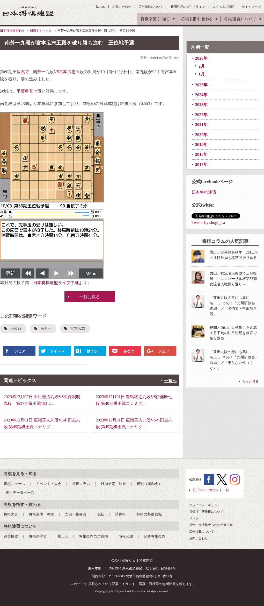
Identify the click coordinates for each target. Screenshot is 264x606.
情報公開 (126, 536)
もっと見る (250, 381)
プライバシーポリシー (204, 505)
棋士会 (62, 536)
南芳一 (39, 71)
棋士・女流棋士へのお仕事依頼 (211, 525)
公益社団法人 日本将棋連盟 (28, 11)
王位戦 (18, 71)
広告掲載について (150, 7)
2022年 (201, 114)
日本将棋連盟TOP (12, 30)
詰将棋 (120, 514)
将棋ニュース (14, 484)
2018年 (201, 154)
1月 (202, 74)
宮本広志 (67, 71)
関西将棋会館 (154, 536)
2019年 (201, 144)
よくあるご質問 (223, 7)
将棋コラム (81, 484)
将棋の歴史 (38, 536)
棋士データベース (19, 493)
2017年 (201, 164)
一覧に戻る (89, 297)
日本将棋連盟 (204, 192)
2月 (202, 66)
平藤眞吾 (25, 91)
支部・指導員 (75, 514)
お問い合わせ (121, 7)
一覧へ (170, 380)
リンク (194, 518)
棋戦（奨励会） (149, 484)
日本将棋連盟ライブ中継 (56, 282)
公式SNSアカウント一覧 (211, 490)
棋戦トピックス (41, 30)
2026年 (201, 58)
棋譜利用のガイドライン (188, 7)
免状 (100, 514)
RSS (102, 7)
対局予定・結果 (113, 484)
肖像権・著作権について (206, 511)
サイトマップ (251, 7)
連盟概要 (11, 536)
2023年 (201, 104)
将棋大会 (11, 514)
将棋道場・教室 (41, 514)
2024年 (201, 95)
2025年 (201, 85)
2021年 (201, 124)
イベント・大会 (48, 484)
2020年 (201, 134)
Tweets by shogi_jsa (208, 222)
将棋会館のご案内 (93, 536)
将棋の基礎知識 (149, 514)
